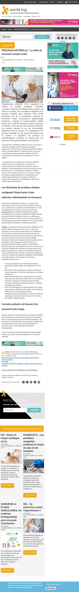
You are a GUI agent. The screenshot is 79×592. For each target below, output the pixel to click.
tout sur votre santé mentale (71, 119)
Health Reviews (17, 16)
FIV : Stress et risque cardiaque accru (10, 438)
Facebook (58, 38)
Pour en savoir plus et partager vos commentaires (20, 370)
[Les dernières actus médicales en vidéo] (62, 171)
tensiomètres (6, 212)
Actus (4, 16)
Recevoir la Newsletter (62, 104)
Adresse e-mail (9, 407)
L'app (52, 2)
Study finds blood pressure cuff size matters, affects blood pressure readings (20, 359)
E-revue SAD (43, 2)
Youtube (39, 382)
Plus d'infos (27, 587)
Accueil (3, 29)
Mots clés (6, 37)
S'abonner (34, 410)
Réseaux (34, 16)
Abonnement (27, 16)
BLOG (39, 16)
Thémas (60, 2)
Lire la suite (7, 485)
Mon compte (73, 2)
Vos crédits (71, 128)
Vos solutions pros (71, 137)
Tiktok (70, 38)
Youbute (74, 38)
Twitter (62, 38)
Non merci (51, 588)
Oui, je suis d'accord (54, 584)
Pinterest (66, 38)
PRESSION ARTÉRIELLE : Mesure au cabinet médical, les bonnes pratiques (22, 364)
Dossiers (9, 16)
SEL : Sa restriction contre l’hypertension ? (32, 507)
